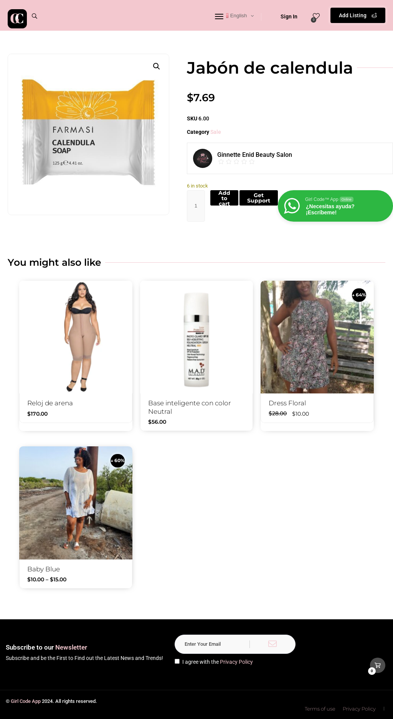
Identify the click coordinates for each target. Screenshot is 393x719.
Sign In (284, 16)
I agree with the (214, 662)
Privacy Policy (236, 662)
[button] (156, 66)
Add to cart (224, 198)
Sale (215, 132)
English (235, 16)
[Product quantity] (196, 206)
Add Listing (358, 15)
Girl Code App (26, 701)
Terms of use (320, 709)
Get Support (258, 198)
